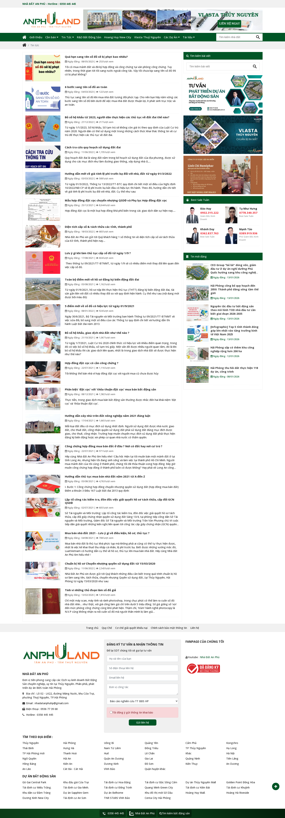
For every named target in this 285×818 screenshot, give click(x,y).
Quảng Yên (151, 743)
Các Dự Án (172, 37)
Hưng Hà (68, 748)
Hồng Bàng (29, 763)
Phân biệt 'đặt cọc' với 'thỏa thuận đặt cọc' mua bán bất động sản (110, 389)
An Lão (26, 769)
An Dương (232, 763)
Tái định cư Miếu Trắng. (36, 787)
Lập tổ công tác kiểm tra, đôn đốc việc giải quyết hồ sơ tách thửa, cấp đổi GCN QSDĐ (119, 501)
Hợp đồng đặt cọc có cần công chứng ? (91, 363)
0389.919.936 (248, 233)
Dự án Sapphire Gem (75, 792)
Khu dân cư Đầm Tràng (36, 792)
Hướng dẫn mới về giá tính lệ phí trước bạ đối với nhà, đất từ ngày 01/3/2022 (118, 173)
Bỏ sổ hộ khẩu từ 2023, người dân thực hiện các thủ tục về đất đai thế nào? (117, 117)
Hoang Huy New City (117, 37)
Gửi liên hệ (142, 722)
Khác (188, 753)
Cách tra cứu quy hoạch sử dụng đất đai (93, 147)
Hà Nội (230, 753)
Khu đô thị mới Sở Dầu (159, 792)
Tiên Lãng (232, 758)
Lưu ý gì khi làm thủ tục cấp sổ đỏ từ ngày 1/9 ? (98, 253)
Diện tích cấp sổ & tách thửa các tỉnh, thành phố (98, 227)
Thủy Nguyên (30, 743)
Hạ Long (231, 748)
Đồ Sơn (149, 763)
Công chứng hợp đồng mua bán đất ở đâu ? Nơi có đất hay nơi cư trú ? (113, 446)
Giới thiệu (35, 37)
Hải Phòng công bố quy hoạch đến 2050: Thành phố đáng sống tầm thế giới (235, 289)
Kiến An (67, 763)
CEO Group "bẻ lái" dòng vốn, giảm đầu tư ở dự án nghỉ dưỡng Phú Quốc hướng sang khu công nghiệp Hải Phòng (234, 270)
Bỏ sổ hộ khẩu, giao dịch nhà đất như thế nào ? (97, 333)
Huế (106, 753)
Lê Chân (150, 753)
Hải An (67, 758)
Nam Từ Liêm (112, 748)
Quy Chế (107, 628)
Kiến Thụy (191, 763)
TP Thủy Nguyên (195, 748)
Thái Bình (28, 748)
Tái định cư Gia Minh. (76, 787)
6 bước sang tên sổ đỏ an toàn (86, 87)
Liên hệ (194, 628)
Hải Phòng (69, 743)
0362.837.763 (209, 233)
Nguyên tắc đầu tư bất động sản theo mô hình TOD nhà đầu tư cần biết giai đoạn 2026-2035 (233, 309)
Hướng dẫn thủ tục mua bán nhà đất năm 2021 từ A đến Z (105, 476)
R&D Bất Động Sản (89, 37)
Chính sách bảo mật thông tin (169, 628)
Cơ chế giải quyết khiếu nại (131, 628)
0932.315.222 (209, 212)
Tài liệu (189, 37)
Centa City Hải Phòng (158, 798)
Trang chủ (92, 628)
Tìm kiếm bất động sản (174, 813)
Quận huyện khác (155, 769)
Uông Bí (109, 743)
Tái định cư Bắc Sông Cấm (161, 782)
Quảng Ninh (192, 758)
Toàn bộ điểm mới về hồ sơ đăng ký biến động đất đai (102, 279)
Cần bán (51, 37)
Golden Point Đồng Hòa (240, 782)
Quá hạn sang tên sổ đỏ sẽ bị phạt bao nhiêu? (96, 56)
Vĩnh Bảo (109, 769)
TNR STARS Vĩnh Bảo (117, 798)
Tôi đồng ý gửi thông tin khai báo (132, 712)
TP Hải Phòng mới (33, 753)
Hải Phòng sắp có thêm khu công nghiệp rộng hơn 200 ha (232, 349)
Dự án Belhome (113, 792)
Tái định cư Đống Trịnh (118, 787)
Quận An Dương (114, 758)
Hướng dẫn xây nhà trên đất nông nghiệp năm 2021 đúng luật (107, 416)
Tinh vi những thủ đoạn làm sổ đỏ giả (90, 590)
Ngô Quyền (29, 758)
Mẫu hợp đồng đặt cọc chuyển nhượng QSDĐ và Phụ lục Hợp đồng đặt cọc (116, 200)
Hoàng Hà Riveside (237, 792)
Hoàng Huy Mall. (195, 792)
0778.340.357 (248, 212)
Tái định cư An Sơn (74, 798)
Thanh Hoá (70, 753)
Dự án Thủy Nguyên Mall (200, 782)
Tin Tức (67, 37)
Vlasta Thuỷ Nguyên (147, 37)
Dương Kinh (111, 763)
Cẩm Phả (190, 743)
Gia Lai (149, 758)
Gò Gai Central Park (34, 782)
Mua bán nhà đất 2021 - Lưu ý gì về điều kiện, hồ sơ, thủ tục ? (107, 533)
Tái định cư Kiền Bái (197, 787)
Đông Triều (151, 748)
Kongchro (232, 743)
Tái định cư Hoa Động (117, 782)
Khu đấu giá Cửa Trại (76, 782)
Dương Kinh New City (35, 798)
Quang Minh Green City (159, 787)
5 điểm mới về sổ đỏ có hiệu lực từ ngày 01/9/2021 (99, 306)
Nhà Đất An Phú (209, 657)
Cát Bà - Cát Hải (73, 769)
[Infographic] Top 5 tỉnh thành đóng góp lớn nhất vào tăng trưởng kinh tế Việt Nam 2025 (235, 330)
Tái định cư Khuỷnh (238, 787)
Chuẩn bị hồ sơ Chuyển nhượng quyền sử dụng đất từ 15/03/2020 (110, 563)
